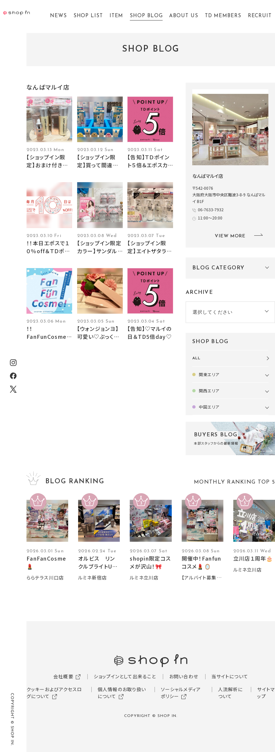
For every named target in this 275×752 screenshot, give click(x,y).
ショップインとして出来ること (125, 676)
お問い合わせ (183, 676)
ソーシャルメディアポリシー (181, 692)
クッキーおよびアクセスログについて (54, 692)
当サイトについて (229, 676)
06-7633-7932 (211, 209)
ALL (196, 358)
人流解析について (230, 692)
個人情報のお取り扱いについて (122, 692)
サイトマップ (266, 692)
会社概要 (63, 676)
